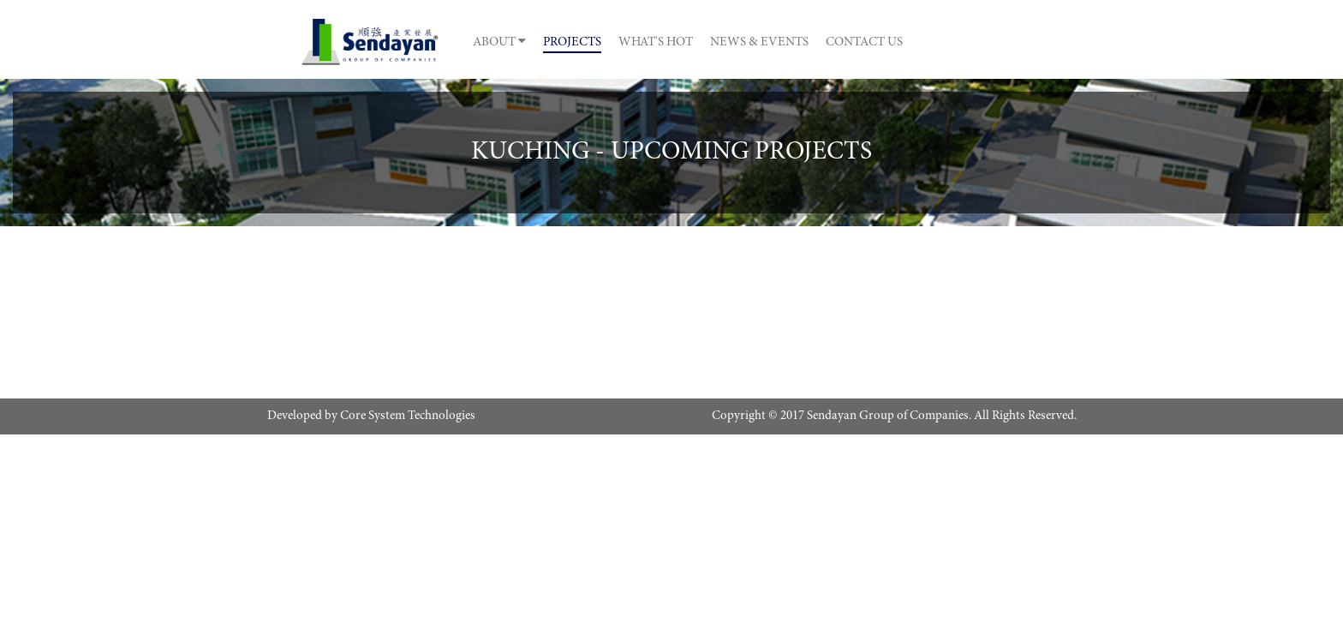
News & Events (877, 42)
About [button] (494, 41)
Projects (608, 42)
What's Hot (732, 42)
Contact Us (1023, 42)
